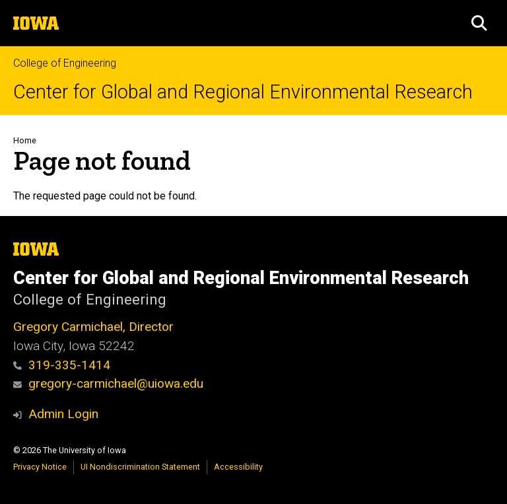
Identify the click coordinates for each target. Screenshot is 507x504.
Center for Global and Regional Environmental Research (243, 92)
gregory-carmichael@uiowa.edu (108, 383)
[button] (479, 23)
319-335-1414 (61, 365)
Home (24, 140)
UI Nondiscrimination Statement (140, 467)
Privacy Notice (40, 467)
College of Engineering (64, 63)
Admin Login (63, 413)
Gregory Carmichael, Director (93, 326)
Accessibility (238, 467)
